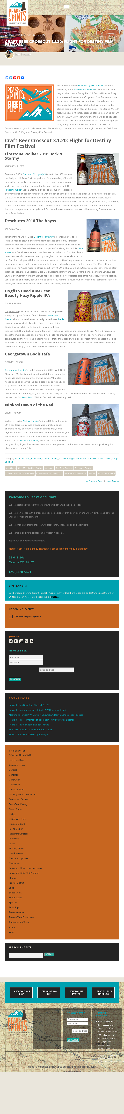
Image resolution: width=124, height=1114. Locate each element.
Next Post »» (113, 481)
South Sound (15, 897)
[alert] (62, 616)
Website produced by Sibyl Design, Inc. (49, 1067)
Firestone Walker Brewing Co (49, 473)
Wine (11, 932)
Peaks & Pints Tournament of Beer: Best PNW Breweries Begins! (41, 719)
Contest (13, 770)
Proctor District (16, 883)
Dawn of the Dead (29, 440)
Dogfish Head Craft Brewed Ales (20, 473)
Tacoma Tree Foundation (21, 917)
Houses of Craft (17, 824)
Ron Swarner (23, 54)
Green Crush (15, 809)
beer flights (11, 468)
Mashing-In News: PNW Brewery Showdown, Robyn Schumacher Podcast (46, 715)
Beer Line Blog (22, 458)
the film (61, 319)
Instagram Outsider (18, 833)
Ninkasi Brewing (31, 421)
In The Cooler (104, 458)
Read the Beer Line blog (104, 992)
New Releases (16, 853)
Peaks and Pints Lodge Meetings (25, 868)
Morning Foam (16, 848)
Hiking (12, 814)
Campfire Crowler (17, 765)
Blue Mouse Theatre (84, 89)
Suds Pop (14, 907)
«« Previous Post (94, 481)
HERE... (54, 596)
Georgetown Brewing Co (75, 473)
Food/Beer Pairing (18, 804)
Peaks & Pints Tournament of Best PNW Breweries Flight (37, 710)
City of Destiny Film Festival (30, 468)
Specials (9, 461)
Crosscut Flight (67, 458)
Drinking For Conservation (22, 794)
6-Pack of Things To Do (20, 755)
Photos (12, 878)
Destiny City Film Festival (90, 85)
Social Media (15, 892)
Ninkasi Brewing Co (106, 473)
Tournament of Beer (19, 922)
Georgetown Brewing (15, 370)
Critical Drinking (50, 458)
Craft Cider (14, 779)
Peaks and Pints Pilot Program (24, 873)
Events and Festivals (86, 458)
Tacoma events (16, 912)
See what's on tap (49, 992)
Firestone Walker (13, 189)
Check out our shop (22, 992)
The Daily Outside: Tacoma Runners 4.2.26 (30, 729)
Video (12, 927)
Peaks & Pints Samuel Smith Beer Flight (29, 724)
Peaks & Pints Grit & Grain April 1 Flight (28, 734)
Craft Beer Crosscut (64, 468)
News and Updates (18, 858)
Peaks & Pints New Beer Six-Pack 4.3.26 (29, 705)
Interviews (14, 838)
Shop (114, 458)
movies (92, 473)
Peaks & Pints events (76, 992)
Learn (12, 843)
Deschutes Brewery (44, 236)
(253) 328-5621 (20, 572)
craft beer (49, 468)
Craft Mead (14, 784)
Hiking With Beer (17, 819)
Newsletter (14, 863)
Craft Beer (36, 458)
